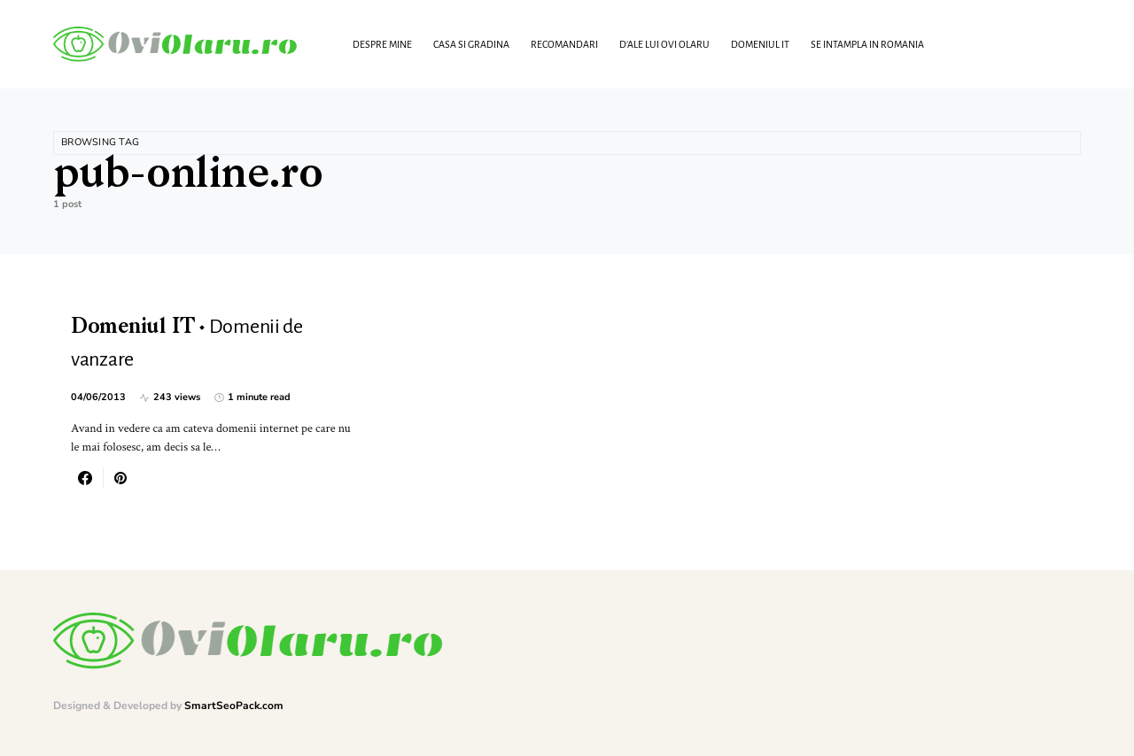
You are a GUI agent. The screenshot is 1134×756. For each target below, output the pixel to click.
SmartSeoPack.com (234, 705)
